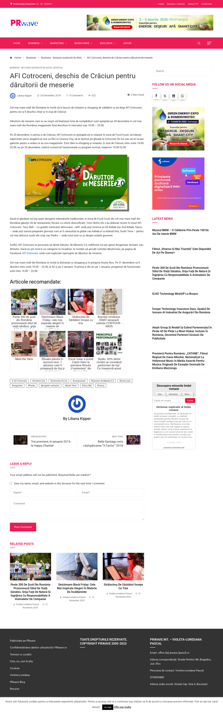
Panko (32, 385)
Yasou (101, 385)
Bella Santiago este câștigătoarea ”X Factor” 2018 (102, 441)
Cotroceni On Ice (59, 381)
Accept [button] (107, 707)
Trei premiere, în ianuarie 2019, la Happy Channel (52, 441)
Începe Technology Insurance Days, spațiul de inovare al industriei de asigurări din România (181, 310)
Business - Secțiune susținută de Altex (31, 68)
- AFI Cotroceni (20, 381)
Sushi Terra (71, 385)
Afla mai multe (122, 707)
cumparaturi (80, 381)
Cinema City (39, 381)
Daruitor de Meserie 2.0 (103, 381)
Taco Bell (87, 385)
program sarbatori (50, 385)
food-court (125, 381)
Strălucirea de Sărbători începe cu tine (123, 586)
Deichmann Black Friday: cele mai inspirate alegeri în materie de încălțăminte (77, 588)
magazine (17, 385)
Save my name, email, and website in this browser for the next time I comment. (59, 483)
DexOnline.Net (178, 448)
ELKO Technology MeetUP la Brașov (175, 293)
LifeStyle (58, 68)
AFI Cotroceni (30, 253)
